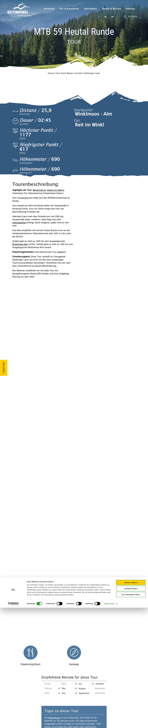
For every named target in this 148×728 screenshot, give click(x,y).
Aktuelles (49, 9)
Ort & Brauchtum (69, 9)
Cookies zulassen (130, 703)
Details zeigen (109, 724)
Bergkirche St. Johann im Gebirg (48, 190)
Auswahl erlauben (130, 709)
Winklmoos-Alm (20, 244)
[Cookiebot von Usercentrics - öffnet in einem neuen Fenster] (13, 724)
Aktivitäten (90, 9)
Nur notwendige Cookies (131, 715)
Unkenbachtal (19, 222)
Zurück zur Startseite (19, 9)
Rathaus (130, 9)
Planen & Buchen (111, 9)
